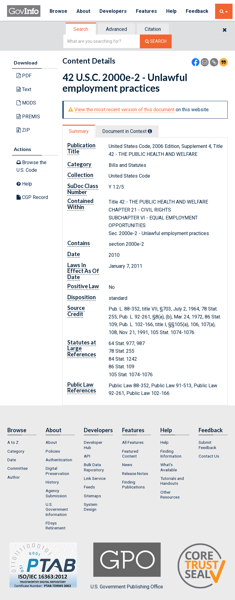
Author (13, 477)
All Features (133, 442)
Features (146, 11)
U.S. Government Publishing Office (127, 566)
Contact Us (209, 456)
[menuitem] (21, 442)
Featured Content (130, 453)
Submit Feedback (207, 445)
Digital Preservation (57, 471)
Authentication (59, 459)
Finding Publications (133, 484)
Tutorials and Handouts (172, 481)
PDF (24, 76)
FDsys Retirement (55, 525)
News (127, 464)
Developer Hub (93, 445)
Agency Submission (56, 493)
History (52, 482)
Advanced (116, 29)
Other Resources (170, 494)
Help (171, 11)
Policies (53, 451)
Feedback (197, 11)
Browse (58, 11)
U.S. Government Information (57, 509)
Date (11, 459)
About (83, 11)
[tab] (81, 29)
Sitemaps (92, 495)
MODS (26, 103)
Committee (17, 468)
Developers (113, 11)
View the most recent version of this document (124, 109)
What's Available (168, 467)
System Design (90, 507)
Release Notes (135, 473)
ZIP (23, 130)
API (87, 456)
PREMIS (28, 117)
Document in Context (127, 131)
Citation (153, 29)
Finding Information (170, 453)
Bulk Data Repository (94, 467)
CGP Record (32, 197)
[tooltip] (150, 131)
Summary (79, 131)
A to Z (13, 442)
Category (15, 451)
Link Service (95, 478)
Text (24, 89)
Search (80, 29)
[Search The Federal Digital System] (156, 41)
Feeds (89, 486)
